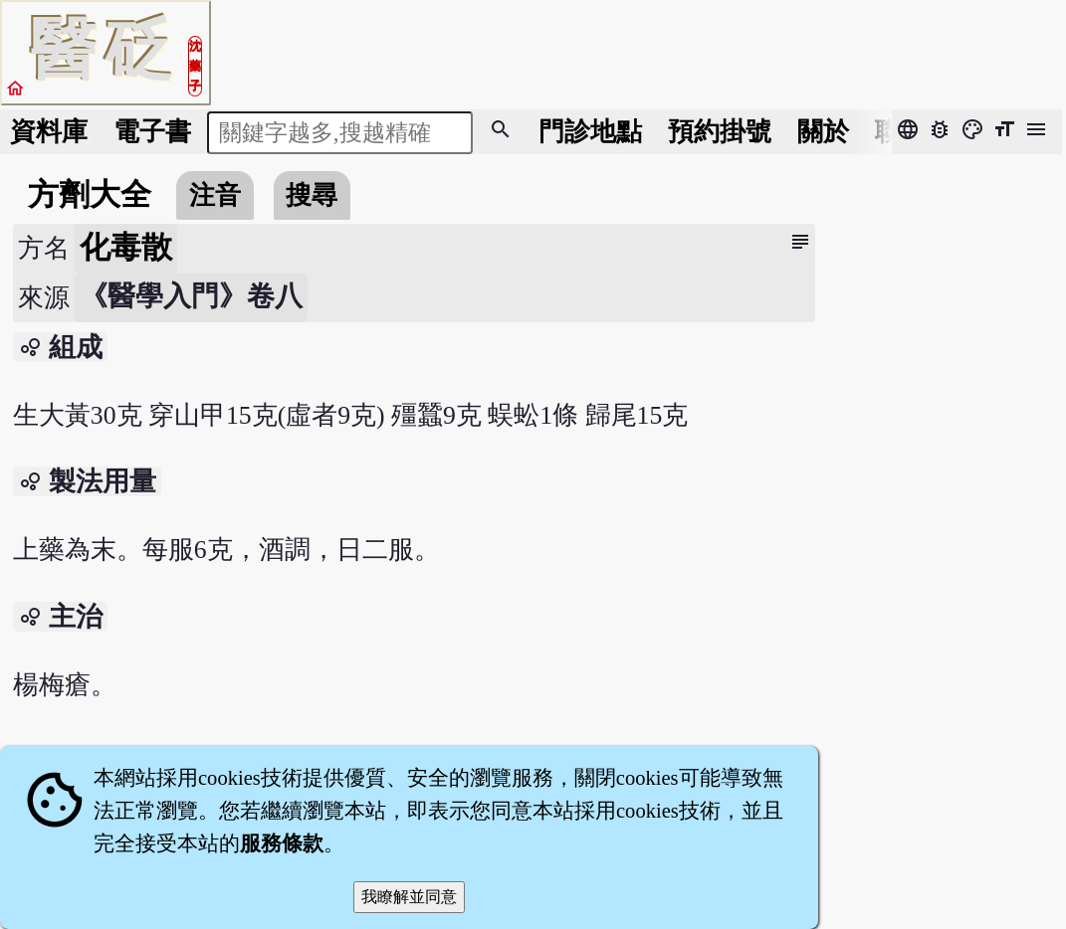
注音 (215, 195)
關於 (823, 131)
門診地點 (590, 131)
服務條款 (281, 843)
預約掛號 (719, 131)
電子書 (152, 131)
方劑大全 (89, 195)
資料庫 (49, 131)
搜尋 (311, 195)
